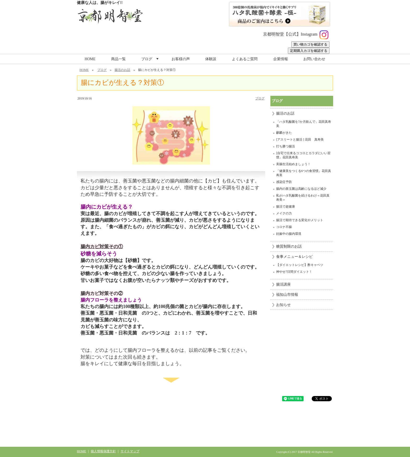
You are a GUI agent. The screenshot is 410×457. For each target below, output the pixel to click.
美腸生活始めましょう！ (293, 164)
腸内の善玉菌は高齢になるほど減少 (301, 189)
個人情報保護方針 (103, 451)
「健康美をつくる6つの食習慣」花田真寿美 (303, 173)
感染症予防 (284, 182)
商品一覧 (118, 59)
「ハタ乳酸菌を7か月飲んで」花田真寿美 (303, 124)
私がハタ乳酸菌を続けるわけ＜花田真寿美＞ (302, 198)
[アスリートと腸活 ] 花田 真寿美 (300, 139)
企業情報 (280, 59)
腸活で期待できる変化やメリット (299, 220)
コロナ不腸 (284, 227)
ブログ (150, 60)
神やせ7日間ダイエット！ (294, 272)
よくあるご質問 (245, 59)
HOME (90, 59)
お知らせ (283, 305)
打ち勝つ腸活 (285, 146)
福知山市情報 (287, 295)
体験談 (210, 59)
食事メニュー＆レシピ (294, 257)
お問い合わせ (314, 59)
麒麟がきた (284, 133)
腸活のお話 (122, 70)
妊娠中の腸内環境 (288, 234)
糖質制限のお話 (289, 246)
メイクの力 (284, 213)
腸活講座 (283, 284)
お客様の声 (181, 59)
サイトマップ (130, 451)
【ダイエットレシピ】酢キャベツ (299, 265)
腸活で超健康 (285, 206)
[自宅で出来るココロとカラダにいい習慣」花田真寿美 (303, 155)
